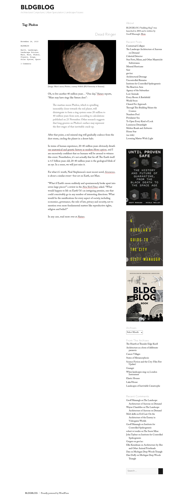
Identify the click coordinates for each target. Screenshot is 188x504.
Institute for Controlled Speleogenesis (143, 84)
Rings (32, 57)
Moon (29, 55)
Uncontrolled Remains (136, 81)
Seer (128, 70)
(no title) (130, 135)
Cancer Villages (133, 354)
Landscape (32, 50)
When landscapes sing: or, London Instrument (141, 373)
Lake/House (132, 382)
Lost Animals (132, 94)
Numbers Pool (132, 115)
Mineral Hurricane (134, 67)
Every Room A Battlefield (138, 98)
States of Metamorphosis (137, 358)
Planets (24, 57)
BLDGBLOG (37, 7)
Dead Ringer (105, 34)
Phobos (36, 55)
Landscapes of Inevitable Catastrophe (143, 386)
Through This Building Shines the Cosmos (141, 109)
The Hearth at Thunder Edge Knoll (142, 344)
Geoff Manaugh (133, 401)
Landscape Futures (29, 52)
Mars (23, 55)
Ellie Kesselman (133, 445)
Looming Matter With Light (139, 139)
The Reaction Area (134, 87)
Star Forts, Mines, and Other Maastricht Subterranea (144, 61)
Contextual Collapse (135, 46)
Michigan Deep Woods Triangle (148, 452)
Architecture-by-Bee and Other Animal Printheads (146, 447)
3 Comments (26, 64)
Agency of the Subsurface (137, 91)
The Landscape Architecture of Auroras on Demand (144, 51)
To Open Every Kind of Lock (139, 122)
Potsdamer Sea (133, 118)
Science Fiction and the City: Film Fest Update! (144, 363)
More (143, 34)
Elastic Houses (133, 379)
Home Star (131, 132)
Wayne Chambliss (134, 407)
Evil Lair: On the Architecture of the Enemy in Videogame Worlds (142, 417)
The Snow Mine (151, 431)
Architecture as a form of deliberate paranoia (142, 349)
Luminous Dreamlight (136, 125)
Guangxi (130, 368)
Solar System (27, 59)
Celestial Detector (134, 56)
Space (37, 59)
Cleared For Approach (136, 104)
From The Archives (137, 340)
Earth (23, 50)
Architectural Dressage (136, 77)
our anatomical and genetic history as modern (77, 150)
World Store (132, 101)
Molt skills (131, 414)
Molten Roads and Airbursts (139, 128)
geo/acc (129, 74)
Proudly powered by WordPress (55, 493)
